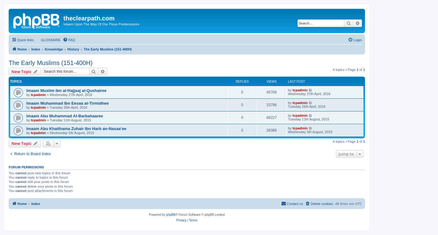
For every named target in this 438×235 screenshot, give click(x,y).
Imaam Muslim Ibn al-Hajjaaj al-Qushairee (66, 90)
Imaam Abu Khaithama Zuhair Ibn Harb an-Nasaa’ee (76, 128)
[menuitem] (48, 40)
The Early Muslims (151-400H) (50, 62)
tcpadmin (38, 95)
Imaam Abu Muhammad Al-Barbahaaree (64, 116)
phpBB (170, 214)
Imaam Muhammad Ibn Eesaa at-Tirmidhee (67, 103)
